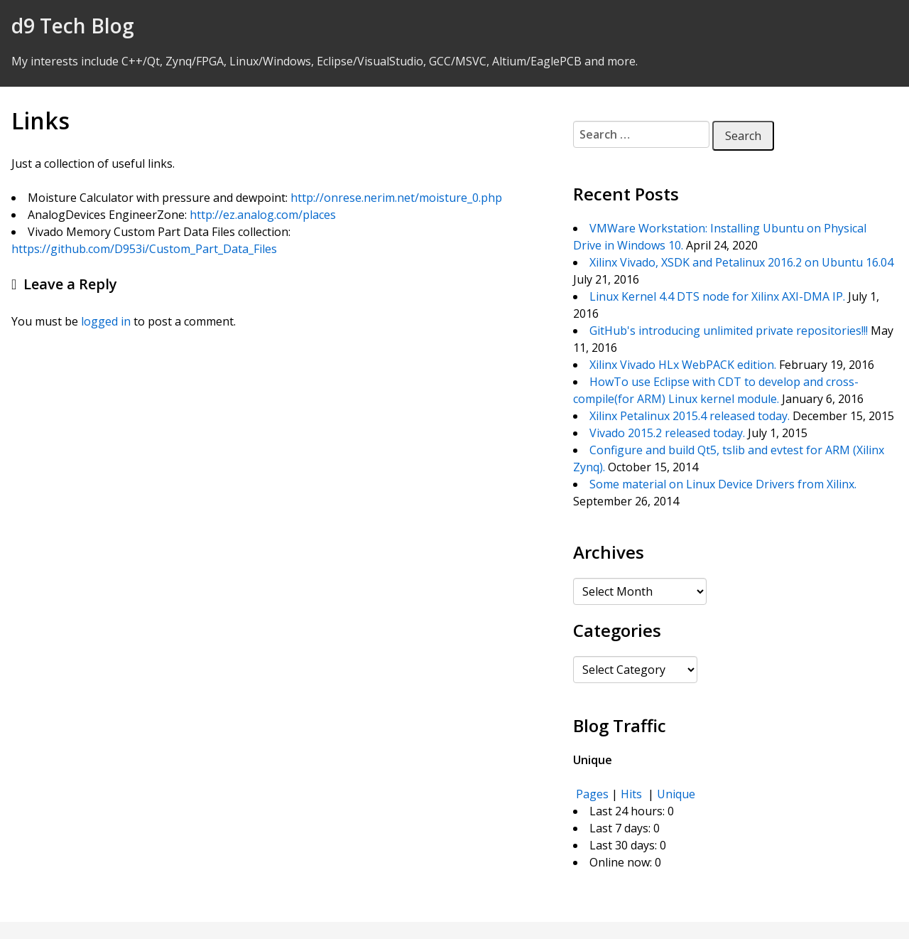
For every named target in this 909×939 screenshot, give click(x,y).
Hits (633, 794)
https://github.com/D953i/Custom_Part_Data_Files (144, 249)
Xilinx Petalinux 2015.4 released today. (689, 416)
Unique (676, 794)
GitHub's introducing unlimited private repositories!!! (728, 330)
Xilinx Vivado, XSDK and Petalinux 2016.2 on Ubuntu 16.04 (741, 262)
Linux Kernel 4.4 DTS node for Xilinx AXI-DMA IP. (717, 296)
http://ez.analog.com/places (263, 214)
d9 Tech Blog (72, 25)
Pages (592, 794)
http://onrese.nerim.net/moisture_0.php (396, 197)
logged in (106, 321)
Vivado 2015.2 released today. (667, 433)
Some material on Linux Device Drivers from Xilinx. (722, 484)
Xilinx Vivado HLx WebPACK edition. (682, 364)
